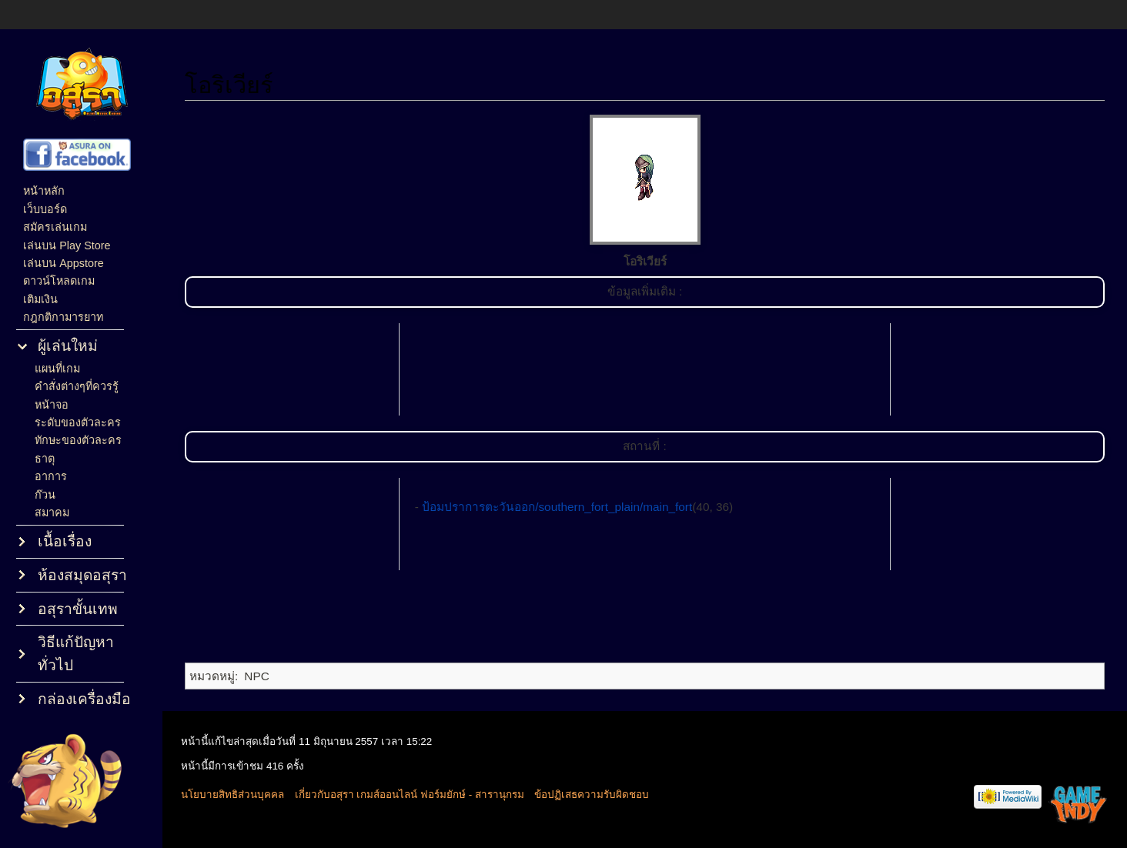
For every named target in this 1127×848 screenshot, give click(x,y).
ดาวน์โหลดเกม (59, 281)
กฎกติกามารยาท (63, 317)
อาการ (51, 476)
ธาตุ (45, 458)
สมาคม (52, 512)
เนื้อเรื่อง (65, 541)
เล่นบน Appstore (63, 263)
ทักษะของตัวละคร (78, 440)
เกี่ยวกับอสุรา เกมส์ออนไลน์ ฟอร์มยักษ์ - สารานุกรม (409, 794)
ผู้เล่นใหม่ (68, 346)
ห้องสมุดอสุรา (82, 575)
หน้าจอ (52, 405)
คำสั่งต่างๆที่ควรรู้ (77, 386)
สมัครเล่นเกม (55, 227)
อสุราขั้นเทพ (78, 609)
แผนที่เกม (57, 368)
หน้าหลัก (44, 191)
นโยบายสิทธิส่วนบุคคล (232, 794)
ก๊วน (45, 495)
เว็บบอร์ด (45, 209)
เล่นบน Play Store (66, 245)
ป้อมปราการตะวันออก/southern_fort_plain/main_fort (557, 506)
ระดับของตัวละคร (78, 422)
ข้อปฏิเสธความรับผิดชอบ (591, 794)
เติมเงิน (40, 299)
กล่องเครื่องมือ (84, 699)
